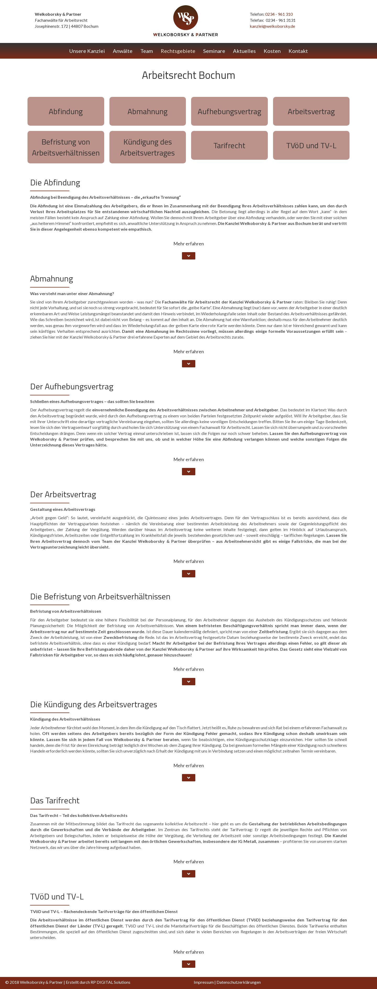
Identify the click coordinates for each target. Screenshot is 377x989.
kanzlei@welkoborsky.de (272, 26)
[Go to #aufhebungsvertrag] (229, 111)
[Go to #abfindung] (65, 111)
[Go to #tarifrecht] (229, 145)
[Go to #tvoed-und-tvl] (311, 145)
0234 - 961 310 (279, 14)
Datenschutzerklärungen (239, 982)
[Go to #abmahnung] (147, 111)
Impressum (204, 982)
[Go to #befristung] (65, 147)
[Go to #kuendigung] (147, 147)
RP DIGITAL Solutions (110, 982)
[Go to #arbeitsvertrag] (311, 111)
